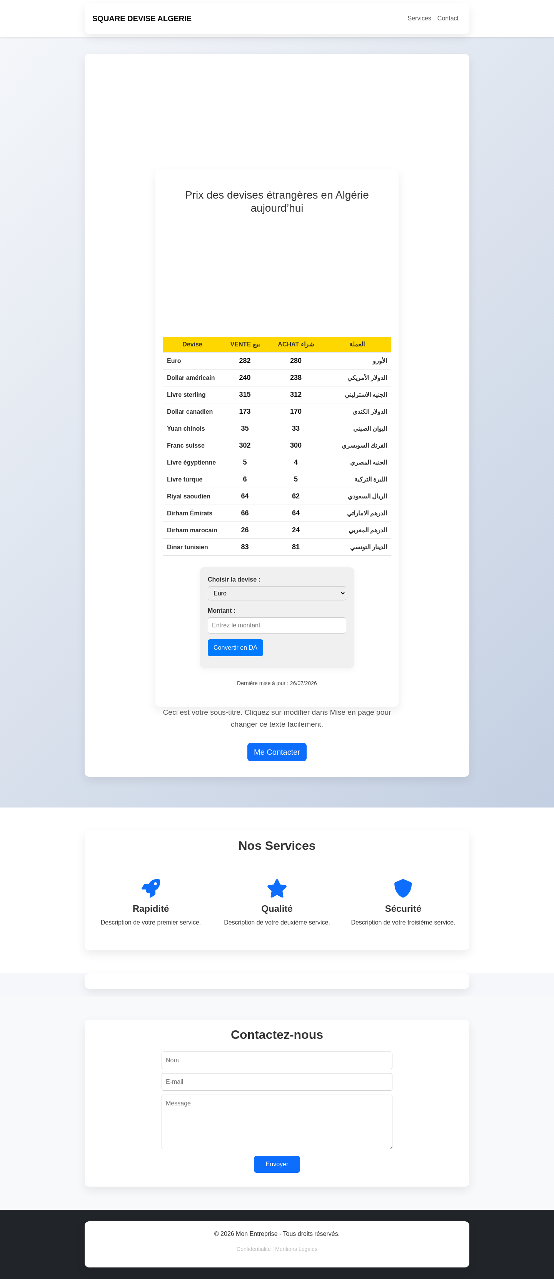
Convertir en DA (235, 647)
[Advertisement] (320, 115)
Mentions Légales (296, 1249)
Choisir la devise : (234, 579)
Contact (448, 18)
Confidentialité (254, 1249)
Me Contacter (277, 752)
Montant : (221, 610)
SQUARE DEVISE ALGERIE (142, 18)
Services (419, 18)
